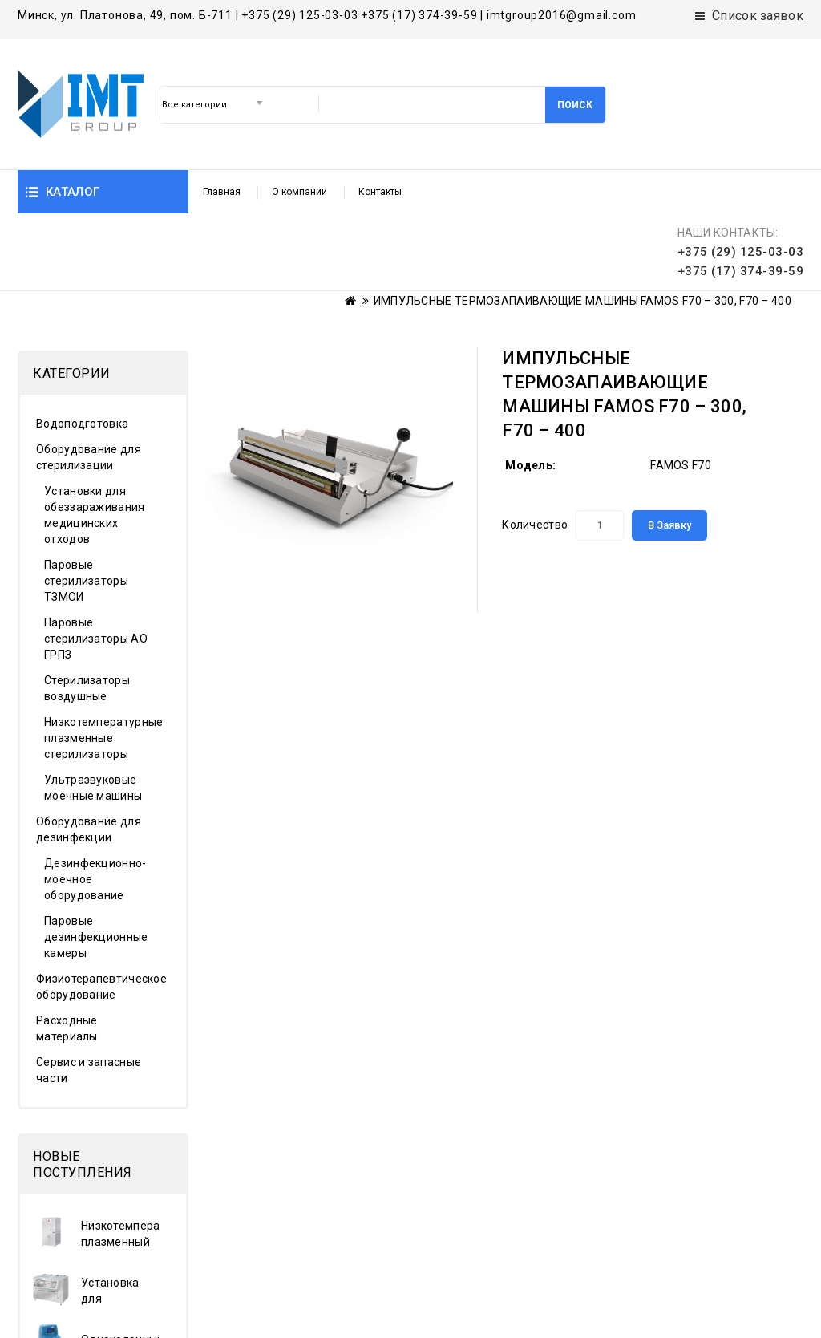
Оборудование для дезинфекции (88, 752)
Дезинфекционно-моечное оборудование (95, 802)
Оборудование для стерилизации (88, 380)
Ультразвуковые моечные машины (93, 710)
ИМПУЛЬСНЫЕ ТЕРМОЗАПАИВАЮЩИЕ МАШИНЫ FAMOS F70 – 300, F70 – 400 (582, 223)
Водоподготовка (82, 346)
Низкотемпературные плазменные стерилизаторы (100, 661)
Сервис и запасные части (88, 993)
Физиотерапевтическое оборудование (96, 909)
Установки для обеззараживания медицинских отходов (94, 437)
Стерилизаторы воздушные (87, 611)
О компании (299, 191)
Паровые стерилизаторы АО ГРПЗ (96, 561)
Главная (222, 191)
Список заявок (749, 15)
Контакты (380, 191)
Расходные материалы (67, 951)
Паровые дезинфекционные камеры (96, 859)
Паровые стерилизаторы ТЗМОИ (86, 503)
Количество (535, 447)
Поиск (574, 105)
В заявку (669, 448)
